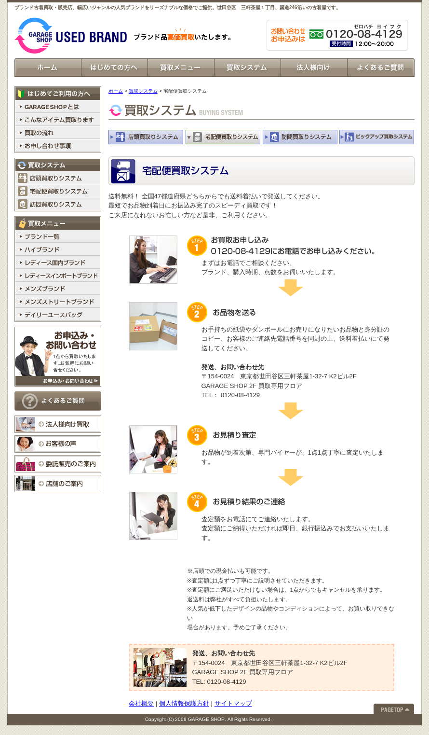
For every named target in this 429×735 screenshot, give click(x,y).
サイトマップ (233, 703)
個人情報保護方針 (184, 703)
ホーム (115, 91)
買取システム (143, 91)
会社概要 (141, 703)
